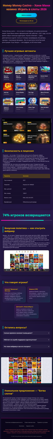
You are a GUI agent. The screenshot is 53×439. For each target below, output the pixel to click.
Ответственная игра (30, 422)
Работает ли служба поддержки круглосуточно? (26, 340)
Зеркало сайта (30, 426)
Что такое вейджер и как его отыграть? (26, 346)
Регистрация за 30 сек (26, 21)
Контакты (21, 426)
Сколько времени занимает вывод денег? (26, 333)
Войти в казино (26, 15)
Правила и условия (42, 422)
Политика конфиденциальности (13, 422)
